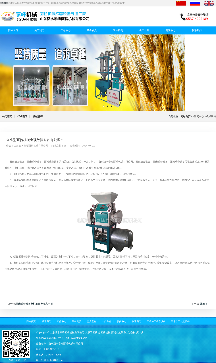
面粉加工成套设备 (156, 321)
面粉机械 (105, 332)
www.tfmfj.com (79, 338)
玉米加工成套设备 (180, 321)
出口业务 (144, 30)
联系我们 (197, 30)
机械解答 (38, 116)
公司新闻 (7, 116)
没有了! (204, 303)
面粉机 (96, 332)
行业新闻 (22, 116)
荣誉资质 (92, 30)
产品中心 (66, 30)
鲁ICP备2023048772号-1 (50, 338)
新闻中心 (170, 30)
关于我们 (39, 30)
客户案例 (118, 30)
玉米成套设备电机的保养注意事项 (34, 303)
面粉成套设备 (118, 332)
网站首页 (13, 30)
